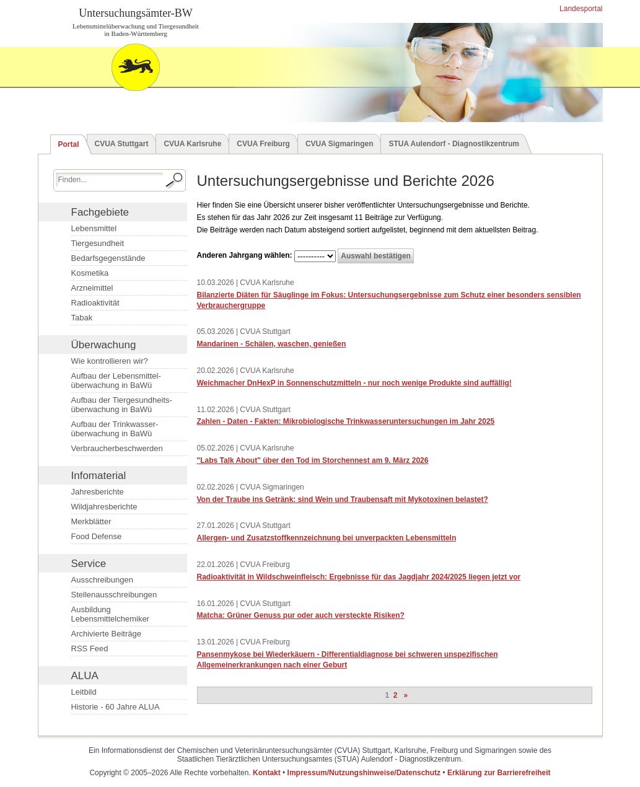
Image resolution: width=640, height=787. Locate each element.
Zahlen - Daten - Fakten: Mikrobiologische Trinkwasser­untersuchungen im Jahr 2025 (346, 421)
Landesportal (580, 8)
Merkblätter (91, 521)
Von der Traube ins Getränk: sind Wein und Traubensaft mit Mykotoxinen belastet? (342, 499)
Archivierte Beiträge (106, 633)
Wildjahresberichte (104, 506)
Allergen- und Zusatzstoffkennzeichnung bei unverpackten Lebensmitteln (327, 538)
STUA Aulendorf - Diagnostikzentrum (453, 143)
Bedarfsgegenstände (108, 258)
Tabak (82, 317)
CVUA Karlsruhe (192, 143)
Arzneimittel (92, 287)
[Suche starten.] (175, 180)
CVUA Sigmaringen (339, 143)
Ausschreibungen (102, 579)
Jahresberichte (97, 491)
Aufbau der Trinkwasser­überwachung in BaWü (115, 429)
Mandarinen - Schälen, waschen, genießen (271, 344)
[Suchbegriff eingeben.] (109, 179)
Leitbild (84, 692)
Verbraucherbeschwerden (117, 448)
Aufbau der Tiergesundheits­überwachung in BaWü (121, 404)
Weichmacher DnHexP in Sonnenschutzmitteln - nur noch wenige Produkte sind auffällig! (354, 383)
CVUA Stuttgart (122, 143)
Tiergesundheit (98, 243)
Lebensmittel (94, 228)
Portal (68, 144)
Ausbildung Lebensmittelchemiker (110, 614)
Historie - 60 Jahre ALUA (115, 706)
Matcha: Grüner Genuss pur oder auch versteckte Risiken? (301, 615)
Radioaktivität (95, 302)
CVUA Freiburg (263, 143)
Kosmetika (90, 273)
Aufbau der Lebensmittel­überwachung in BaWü (116, 380)
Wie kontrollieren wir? (109, 361)
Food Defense (96, 536)
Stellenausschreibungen (114, 594)
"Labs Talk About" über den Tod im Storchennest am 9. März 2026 (313, 460)
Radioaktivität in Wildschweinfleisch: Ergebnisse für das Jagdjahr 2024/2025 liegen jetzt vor (359, 577)
